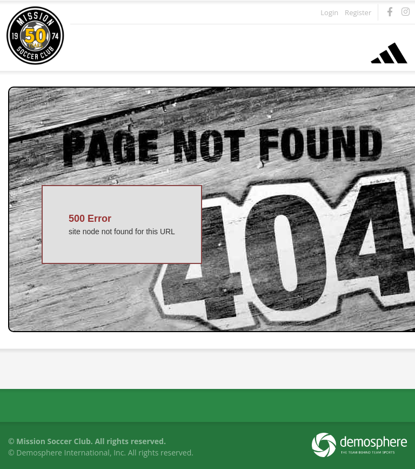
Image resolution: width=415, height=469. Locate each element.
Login (329, 12)
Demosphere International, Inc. (71, 452)
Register (358, 12)
